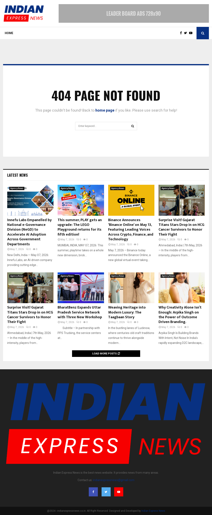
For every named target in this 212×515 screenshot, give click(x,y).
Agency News (16, 188)
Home (9, 33)
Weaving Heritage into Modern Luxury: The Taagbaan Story (127, 312)
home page (104, 110)
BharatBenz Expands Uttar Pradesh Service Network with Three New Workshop (80, 312)
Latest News (17, 175)
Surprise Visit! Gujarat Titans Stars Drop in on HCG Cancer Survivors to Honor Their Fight (181, 227)
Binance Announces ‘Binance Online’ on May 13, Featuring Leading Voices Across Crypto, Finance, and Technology (130, 230)
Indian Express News (153, 510)
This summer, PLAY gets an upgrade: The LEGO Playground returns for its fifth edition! (80, 227)
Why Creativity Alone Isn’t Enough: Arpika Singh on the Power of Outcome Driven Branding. (180, 314)
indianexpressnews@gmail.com (113, 480)
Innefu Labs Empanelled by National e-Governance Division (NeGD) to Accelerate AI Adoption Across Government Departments (29, 232)
